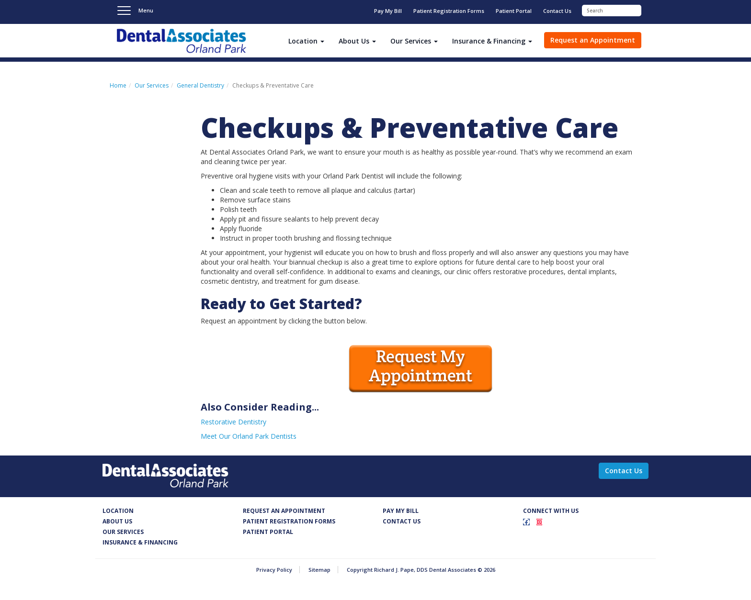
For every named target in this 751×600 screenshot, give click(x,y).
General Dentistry (200, 85)
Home (118, 85)
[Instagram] (539, 521)
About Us (117, 521)
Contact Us (557, 10)
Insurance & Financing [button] (492, 40)
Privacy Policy (274, 569)
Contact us (402, 521)
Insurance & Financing (140, 542)
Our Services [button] (414, 40)
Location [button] (306, 40)
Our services (123, 532)
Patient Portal (514, 10)
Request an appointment (284, 511)
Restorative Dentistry (233, 421)
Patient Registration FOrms (289, 521)
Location (118, 511)
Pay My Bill (388, 10)
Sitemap (319, 569)
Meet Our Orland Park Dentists (248, 436)
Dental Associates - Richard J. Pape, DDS (181, 41)
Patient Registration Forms (448, 10)
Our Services (152, 85)
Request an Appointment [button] (592, 39)
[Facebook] (526, 521)
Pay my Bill (401, 511)
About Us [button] (357, 40)
